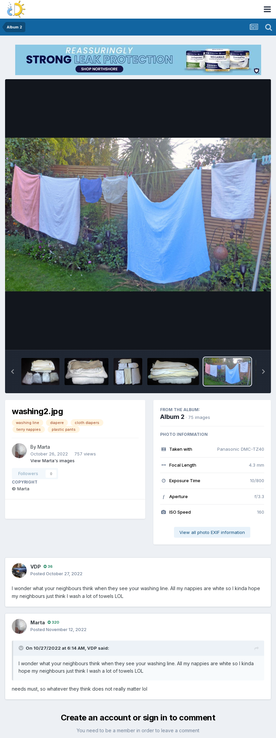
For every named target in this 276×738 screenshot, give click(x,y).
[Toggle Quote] (22, 648)
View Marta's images (52, 460)
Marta (43, 447)
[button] (12, 371)
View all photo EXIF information (212, 532)
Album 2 (172, 416)
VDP (35, 566)
